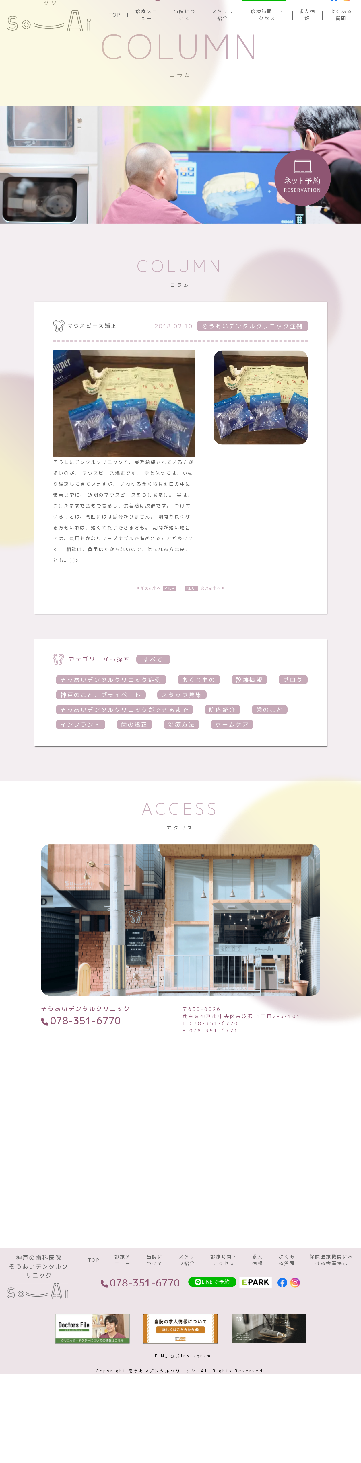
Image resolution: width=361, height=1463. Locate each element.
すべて (153, 701)
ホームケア (232, 766)
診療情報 (249, 721)
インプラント (80, 766)
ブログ (293, 721)
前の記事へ (158, 629)
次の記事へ (202, 629)
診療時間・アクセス (267, 35)
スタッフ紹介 (223, 35)
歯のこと (269, 751)
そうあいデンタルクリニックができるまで (124, 751)
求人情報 (307, 35)
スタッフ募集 (182, 736)
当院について (185, 35)
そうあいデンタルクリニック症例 (111, 721)
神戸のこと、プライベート (100, 736)
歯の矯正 (134, 766)
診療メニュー (146, 35)
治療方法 (181, 766)
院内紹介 (222, 751)
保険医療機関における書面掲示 (332, 1319)
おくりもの (199, 721)
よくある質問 (341, 35)
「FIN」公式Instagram (180, 1415)
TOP (115, 36)
